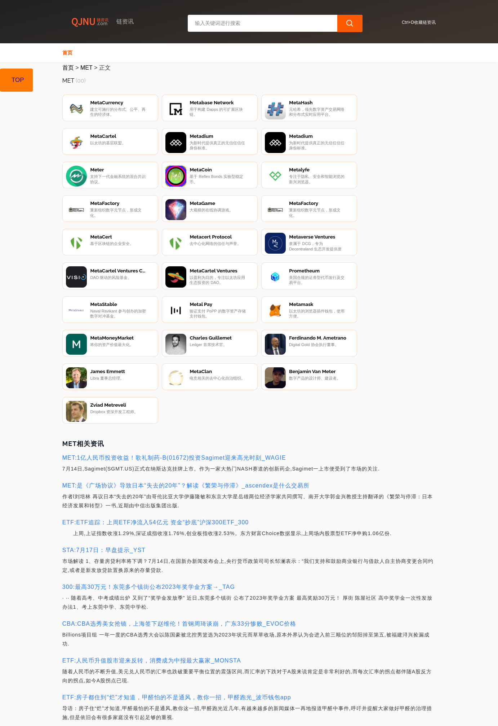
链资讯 (177, 714)
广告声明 (217, 687)
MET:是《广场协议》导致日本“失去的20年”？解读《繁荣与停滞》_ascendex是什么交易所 (186, 402)
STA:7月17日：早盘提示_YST (104, 466)
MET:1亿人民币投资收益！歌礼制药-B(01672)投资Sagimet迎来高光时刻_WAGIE (174, 374)
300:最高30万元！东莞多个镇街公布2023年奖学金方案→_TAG (148, 503)
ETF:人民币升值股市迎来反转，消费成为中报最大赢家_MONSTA (151, 577)
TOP (18, 79)
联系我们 (145, 687)
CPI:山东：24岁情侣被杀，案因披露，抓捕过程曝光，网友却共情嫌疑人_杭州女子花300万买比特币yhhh (205, 650)
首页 (67, 52)
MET (86, 68)
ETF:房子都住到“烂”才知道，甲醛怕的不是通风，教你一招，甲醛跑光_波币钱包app (176, 614)
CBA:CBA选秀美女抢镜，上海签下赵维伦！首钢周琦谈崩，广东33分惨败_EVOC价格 (179, 540)
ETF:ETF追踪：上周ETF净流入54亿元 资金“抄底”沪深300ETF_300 (155, 439)
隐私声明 (181, 687)
